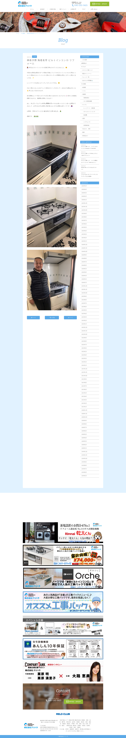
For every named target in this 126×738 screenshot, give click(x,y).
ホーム (32, 9)
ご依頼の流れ (52, 9)
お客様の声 (73, 9)
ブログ (83, 9)
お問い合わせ (94, 9)
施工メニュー (63, 9)
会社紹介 (42, 9)
